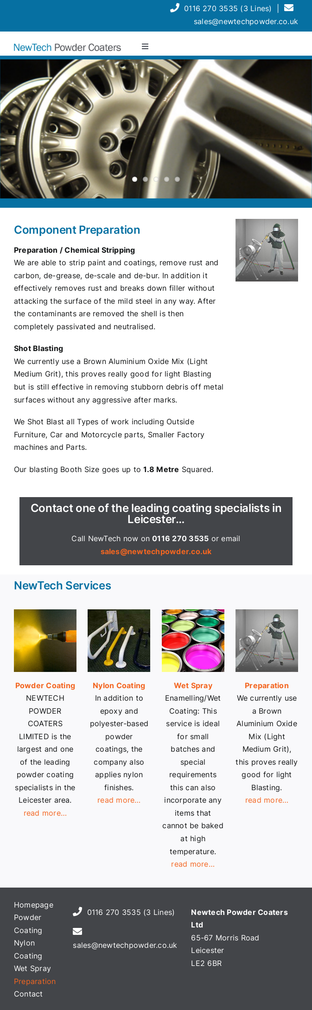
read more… (118, 800)
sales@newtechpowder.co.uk (246, 21)
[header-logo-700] (67, 47)
